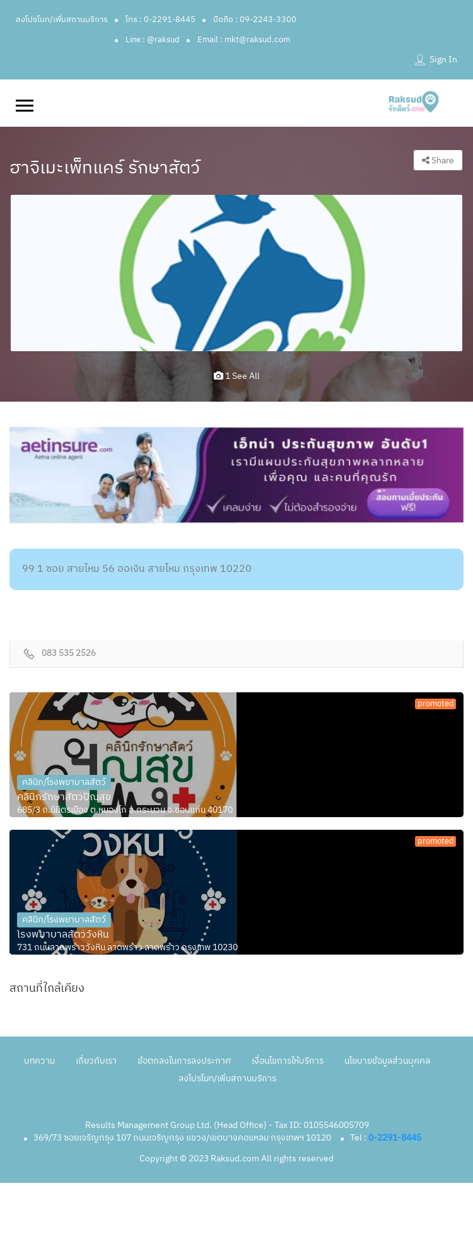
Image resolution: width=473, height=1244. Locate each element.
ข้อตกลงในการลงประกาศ (184, 1061)
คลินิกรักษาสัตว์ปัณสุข (64, 798)
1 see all (237, 376)
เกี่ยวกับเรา (96, 1061)
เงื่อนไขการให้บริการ (288, 1061)
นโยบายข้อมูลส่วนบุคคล (387, 1061)
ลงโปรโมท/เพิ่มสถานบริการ (62, 19)
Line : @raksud (153, 40)
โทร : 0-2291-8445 (161, 19)
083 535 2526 (69, 653)
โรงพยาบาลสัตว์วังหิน (63, 935)
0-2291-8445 (394, 1138)
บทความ (39, 1061)
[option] (236, 273)
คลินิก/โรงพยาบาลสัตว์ (64, 782)
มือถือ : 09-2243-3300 (254, 19)
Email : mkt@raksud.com (243, 40)
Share (438, 160)
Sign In (443, 59)
